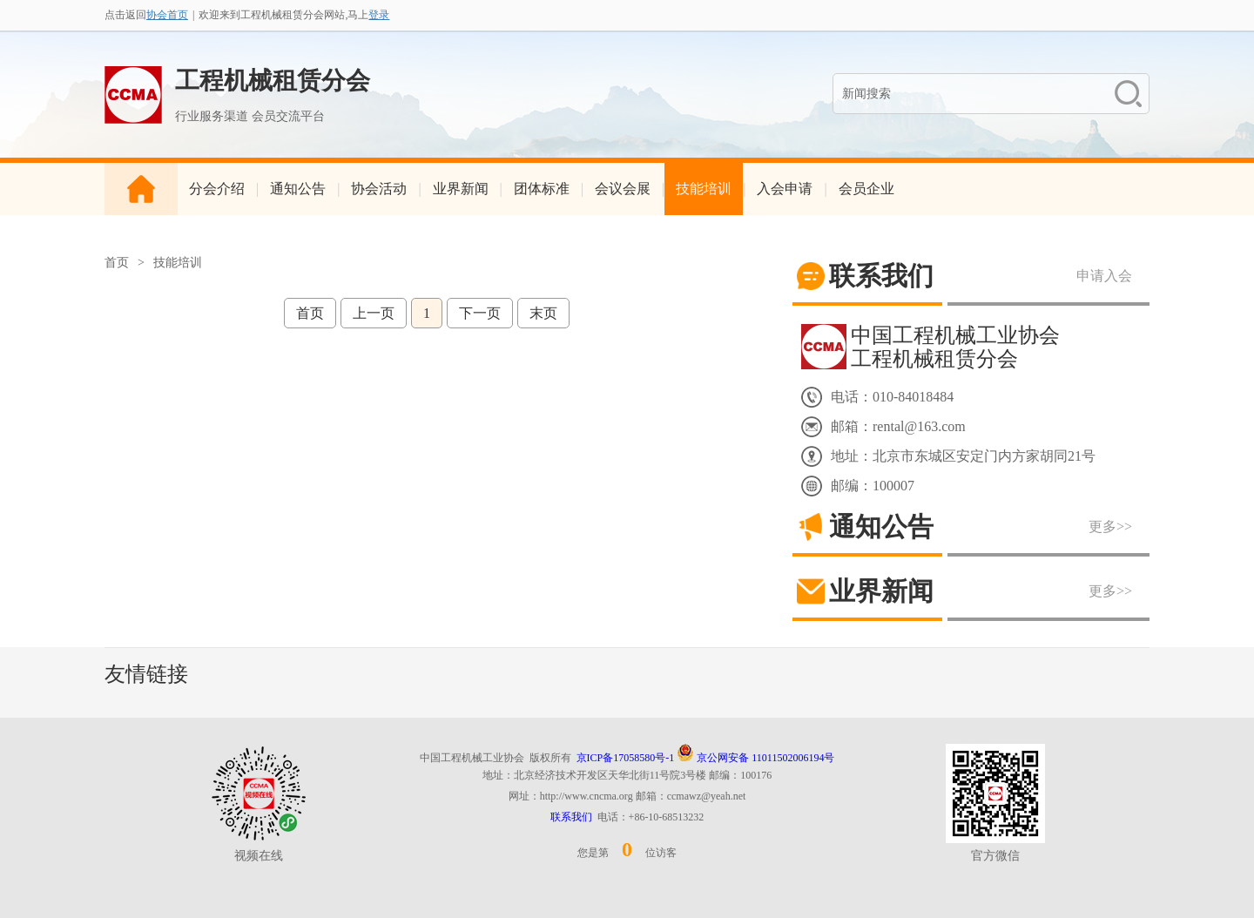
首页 (116, 262)
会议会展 (623, 188)
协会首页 (167, 15)
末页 (543, 313)
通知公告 (298, 188)
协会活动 (379, 188)
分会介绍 (217, 188)
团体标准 (542, 188)
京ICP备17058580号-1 (625, 758)
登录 (378, 15)
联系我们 (571, 817)
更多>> (1110, 526)
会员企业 (866, 188)
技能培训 (704, 188)
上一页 (373, 313)
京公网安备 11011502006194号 (755, 758)
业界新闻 (461, 188)
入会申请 (784, 188)
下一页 (480, 313)
